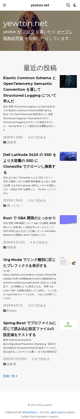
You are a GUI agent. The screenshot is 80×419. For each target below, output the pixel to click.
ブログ (28, 32)
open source (57, 412)
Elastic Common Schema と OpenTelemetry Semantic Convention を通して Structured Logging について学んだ (29, 90)
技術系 (11, 142)
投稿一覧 (10, 376)
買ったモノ (14, 205)
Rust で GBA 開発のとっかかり (29, 218)
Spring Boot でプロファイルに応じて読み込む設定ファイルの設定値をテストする (29, 329)
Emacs (12, 310)
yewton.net (40, 5)
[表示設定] (75, 5)
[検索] (68, 5)
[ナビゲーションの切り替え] (4, 5)
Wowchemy (30, 412)
